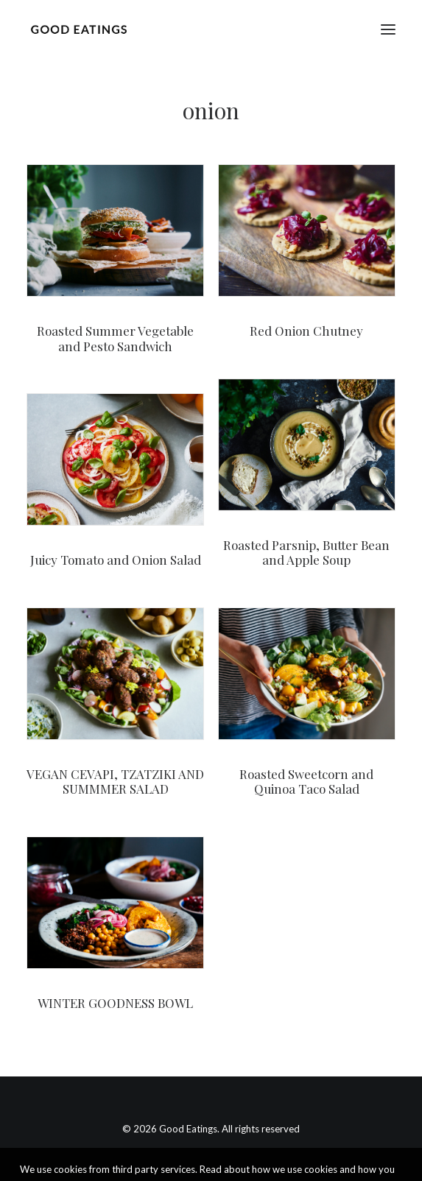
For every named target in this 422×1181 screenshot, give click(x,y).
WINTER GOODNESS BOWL (115, 1003)
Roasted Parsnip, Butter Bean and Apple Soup (306, 552)
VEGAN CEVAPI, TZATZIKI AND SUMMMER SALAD (115, 781)
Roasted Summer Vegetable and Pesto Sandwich (115, 337)
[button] (388, 29)
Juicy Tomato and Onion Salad (115, 559)
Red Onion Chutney (306, 330)
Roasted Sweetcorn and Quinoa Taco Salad (306, 781)
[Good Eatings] (78, 29)
